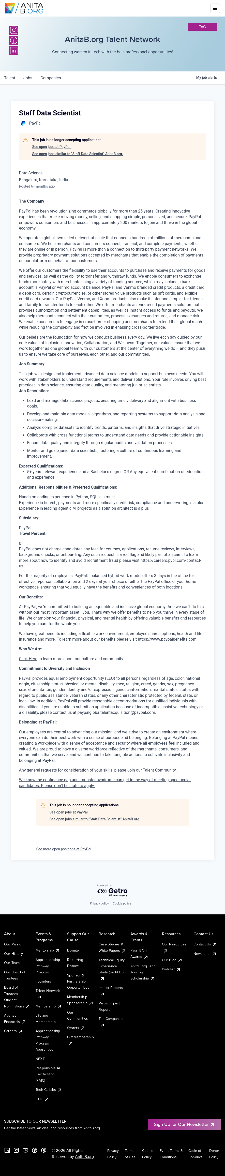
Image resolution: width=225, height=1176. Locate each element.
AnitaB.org (84, 1156)
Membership (49, 1006)
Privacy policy (99, 903)
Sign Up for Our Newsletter (184, 1124)
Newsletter (205, 953)
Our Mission (14, 944)
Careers (13, 1030)
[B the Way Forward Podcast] (44, 1150)
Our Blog (172, 959)
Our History (13, 953)
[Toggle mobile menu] (215, 8)
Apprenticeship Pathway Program (48, 966)
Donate (73, 950)
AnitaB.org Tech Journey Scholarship (143, 972)
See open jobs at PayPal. (51, 147)
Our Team (12, 962)
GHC (42, 1099)
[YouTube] (25, 1150)
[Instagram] (13, 30)
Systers (76, 1027)
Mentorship (48, 950)
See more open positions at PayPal (63, 849)
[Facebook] (35, 1150)
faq (202, 26)
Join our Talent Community (151, 770)
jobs (27, 78)
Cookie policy (122, 903)
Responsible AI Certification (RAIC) (48, 1074)
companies (50, 78)
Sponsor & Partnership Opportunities (78, 981)
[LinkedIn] (7, 1150)
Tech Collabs (49, 1089)
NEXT (40, 1058)
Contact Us (205, 944)
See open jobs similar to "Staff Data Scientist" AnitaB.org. (77, 154)
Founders (43, 981)
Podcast (171, 969)
